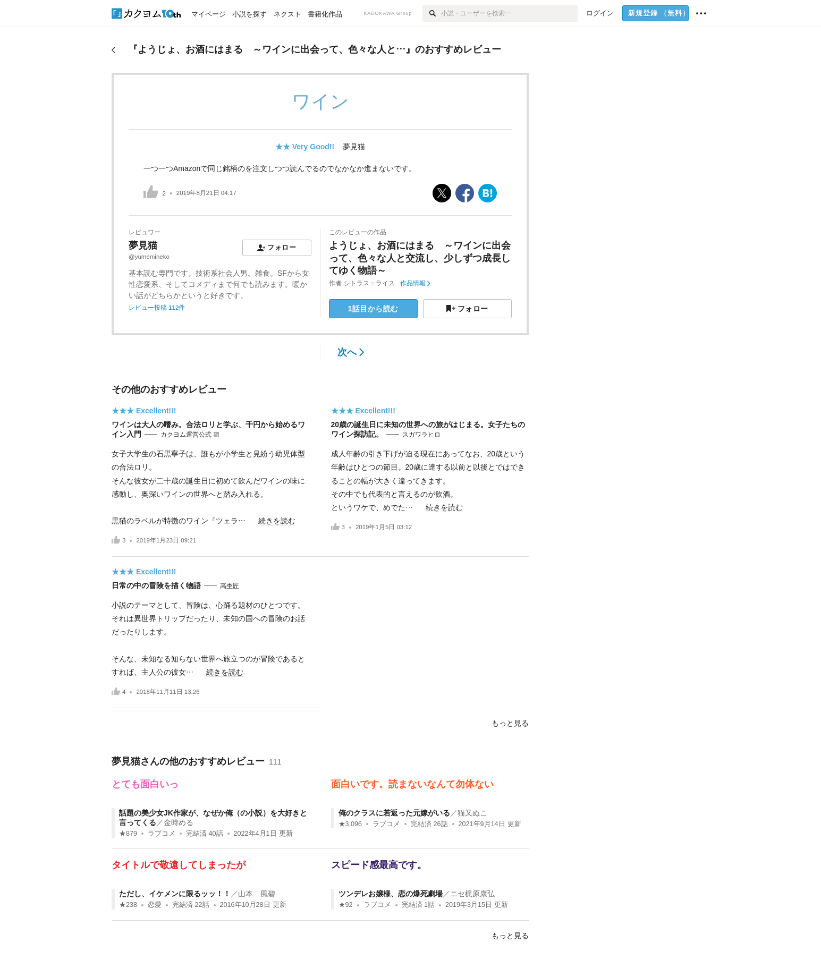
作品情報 (415, 283)
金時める (178, 822)
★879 (128, 833)
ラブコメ (161, 833)
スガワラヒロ (421, 434)
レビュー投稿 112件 (157, 307)
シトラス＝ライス (369, 283)
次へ (351, 352)
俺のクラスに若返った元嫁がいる (394, 813)
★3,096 (350, 824)
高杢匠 (229, 586)
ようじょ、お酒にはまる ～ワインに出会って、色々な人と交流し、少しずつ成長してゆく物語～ (420, 258)
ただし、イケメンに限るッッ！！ (175, 893)
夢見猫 (354, 146)
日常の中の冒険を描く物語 (156, 585)
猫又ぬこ (472, 813)
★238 (128, 904)
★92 (345, 904)
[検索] (431, 13)
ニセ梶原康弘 (472, 893)
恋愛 (155, 904)
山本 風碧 (256, 893)
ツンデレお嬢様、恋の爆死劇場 (390, 893)
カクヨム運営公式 (185, 434)
